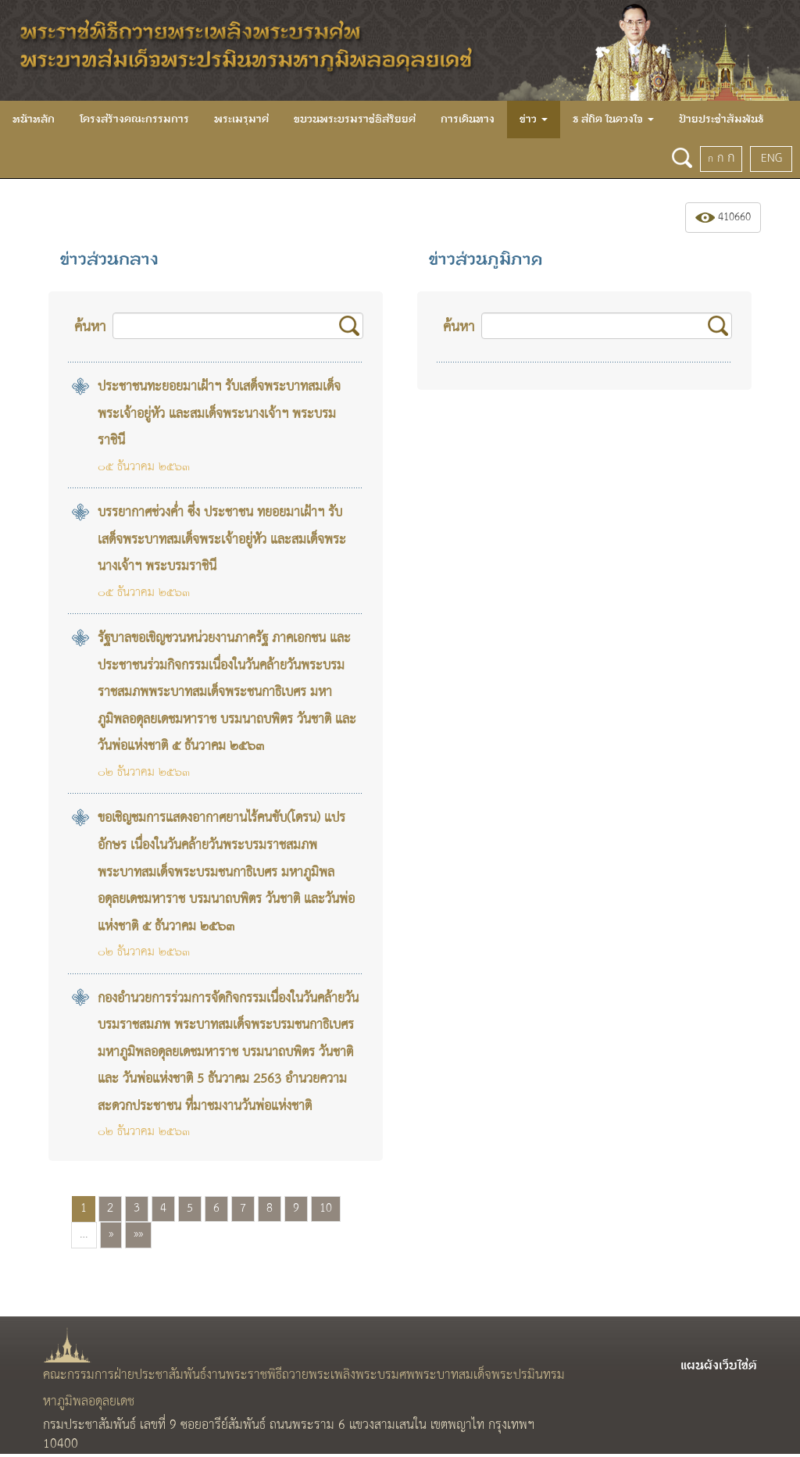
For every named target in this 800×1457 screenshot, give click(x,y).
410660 (723, 217)
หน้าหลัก (33, 119)
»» (138, 1234)
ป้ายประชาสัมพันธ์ (721, 119)
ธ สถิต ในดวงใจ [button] (613, 119)
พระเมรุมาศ (241, 119)
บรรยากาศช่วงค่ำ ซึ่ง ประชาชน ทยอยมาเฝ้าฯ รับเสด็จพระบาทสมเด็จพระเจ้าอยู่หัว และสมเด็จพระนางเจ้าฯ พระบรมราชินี (222, 540)
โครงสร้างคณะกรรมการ (134, 119)
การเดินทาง (468, 119)
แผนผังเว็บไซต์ (718, 1365)
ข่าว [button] (534, 119)
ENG (771, 158)
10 (326, 1208)
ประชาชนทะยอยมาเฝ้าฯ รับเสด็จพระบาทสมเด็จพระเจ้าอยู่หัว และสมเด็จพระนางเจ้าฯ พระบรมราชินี (219, 414)
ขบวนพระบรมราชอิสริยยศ (355, 119)
